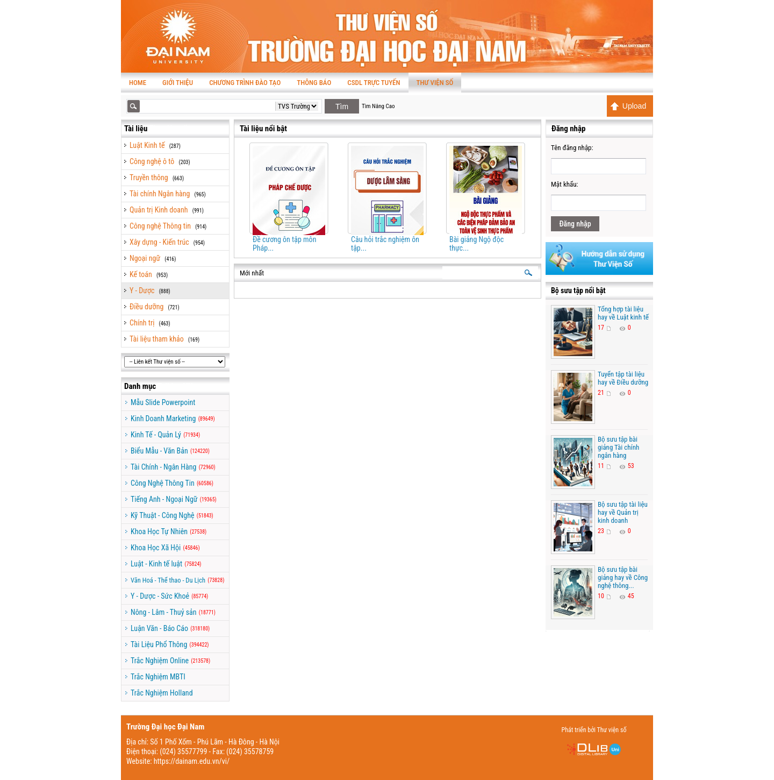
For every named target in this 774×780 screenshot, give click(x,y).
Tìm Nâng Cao (378, 106)
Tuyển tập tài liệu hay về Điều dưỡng (623, 378)
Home (137, 83)
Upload (628, 106)
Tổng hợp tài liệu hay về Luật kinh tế (623, 313)
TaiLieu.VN (174, 386)
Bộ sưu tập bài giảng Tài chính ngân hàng (618, 447)
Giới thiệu (177, 83)
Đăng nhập (575, 223)
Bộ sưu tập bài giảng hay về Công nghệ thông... (623, 577)
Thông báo (314, 83)
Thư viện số (435, 83)
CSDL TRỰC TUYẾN (373, 83)
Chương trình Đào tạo (245, 83)
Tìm (341, 106)
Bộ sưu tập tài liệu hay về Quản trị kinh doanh (623, 512)
